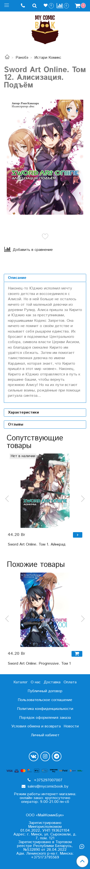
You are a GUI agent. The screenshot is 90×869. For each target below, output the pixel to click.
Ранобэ (22, 57)
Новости (71, 726)
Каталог (20, 682)
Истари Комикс (47, 57)
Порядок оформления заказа (45, 717)
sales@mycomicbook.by (47, 786)
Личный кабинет (45, 735)
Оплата (70, 682)
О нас (36, 682)
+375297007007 (47, 780)
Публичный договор (45, 691)
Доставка (52, 682)
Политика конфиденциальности (45, 709)
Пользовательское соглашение (45, 700)
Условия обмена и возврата (36, 726)
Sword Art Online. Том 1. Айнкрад (37, 544)
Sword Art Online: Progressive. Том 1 (39, 663)
